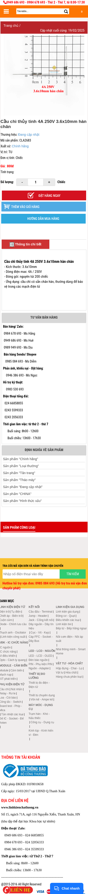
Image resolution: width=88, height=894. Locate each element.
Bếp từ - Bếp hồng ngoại (71, 628)
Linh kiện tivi (63, 624)
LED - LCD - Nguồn (42, 651)
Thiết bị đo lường (37, 676)
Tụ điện (16, 611)
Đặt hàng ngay (49, 196)
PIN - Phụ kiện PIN (40, 664)
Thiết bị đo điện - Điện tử (39, 685)
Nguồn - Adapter (39, 668)
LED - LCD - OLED (40, 655)
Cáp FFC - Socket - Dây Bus (41, 639)
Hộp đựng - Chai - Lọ (69, 668)
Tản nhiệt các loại (12, 714)
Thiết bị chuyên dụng (42, 695)
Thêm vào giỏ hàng (25, 207)
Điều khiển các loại (68, 620)
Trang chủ (11, 25)
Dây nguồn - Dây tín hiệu (41, 626)
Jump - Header (38, 615)
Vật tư (60, 672)
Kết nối (34, 607)
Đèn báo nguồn (38, 660)
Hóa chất (71, 672)
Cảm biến (16, 670)
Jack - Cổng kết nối (41, 620)
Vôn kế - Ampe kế (41, 699)
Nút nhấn (16, 689)
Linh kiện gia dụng (67, 611)
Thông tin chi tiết (25, 244)
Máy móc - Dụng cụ (41, 707)
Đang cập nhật (28, 134)
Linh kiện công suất (13, 636)
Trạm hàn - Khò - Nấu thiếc (39, 716)
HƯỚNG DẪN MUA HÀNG (43, 219)
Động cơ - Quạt (65, 615)
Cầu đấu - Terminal (40, 611)
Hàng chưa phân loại (69, 676)
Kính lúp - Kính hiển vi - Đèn (41, 732)
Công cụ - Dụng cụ (42, 722)
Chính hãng (20, 146)
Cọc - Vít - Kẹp (39, 632)
